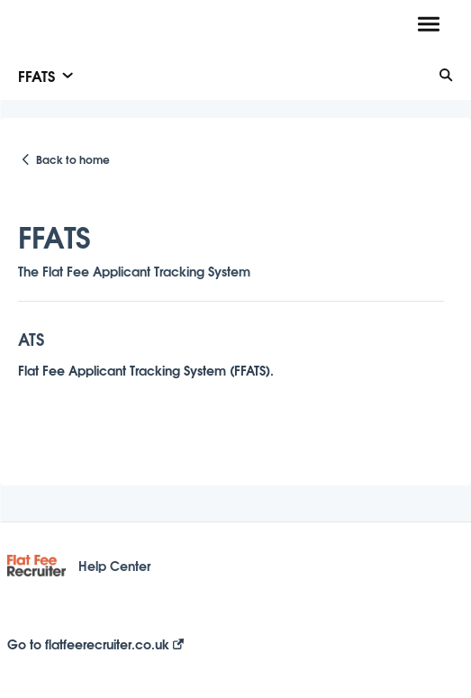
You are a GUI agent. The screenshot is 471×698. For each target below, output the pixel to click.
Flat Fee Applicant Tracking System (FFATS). (146, 369)
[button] (428, 25)
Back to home (73, 159)
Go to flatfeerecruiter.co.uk (95, 644)
